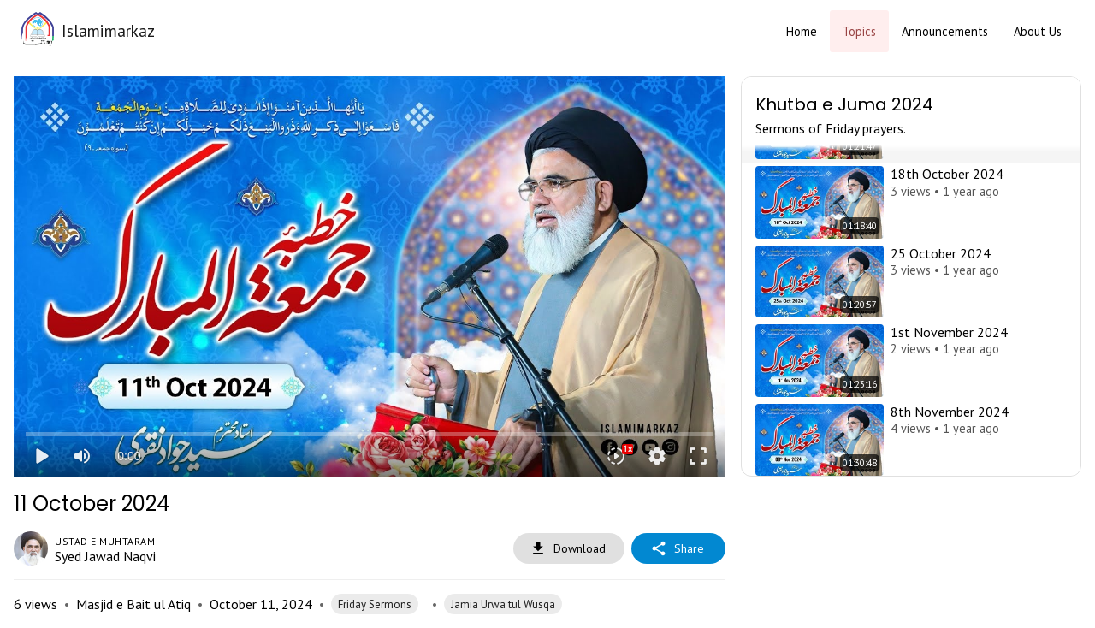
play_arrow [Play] (41, 456)
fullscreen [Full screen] (698, 456)
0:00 (128, 456)
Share (678, 549)
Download (568, 549)
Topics (859, 31)
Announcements (945, 31)
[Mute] (82, 456)
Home (801, 31)
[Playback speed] (615, 456)
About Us (1037, 31)
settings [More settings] (657, 456)
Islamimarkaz (108, 30)
